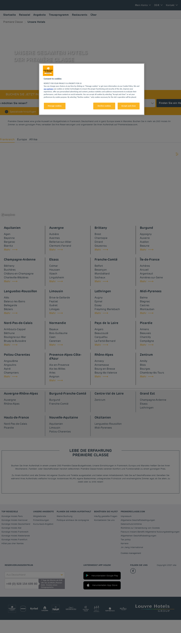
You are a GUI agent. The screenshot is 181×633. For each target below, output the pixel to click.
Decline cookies (104, 106)
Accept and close (128, 106)
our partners (48, 89)
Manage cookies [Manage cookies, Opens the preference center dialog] (54, 106)
